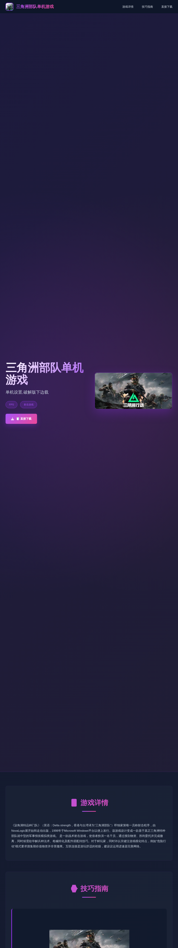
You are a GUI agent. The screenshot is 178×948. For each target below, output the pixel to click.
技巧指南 (147, 6)
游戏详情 (128, 6)
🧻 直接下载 (21, 418)
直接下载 (166, 6)
